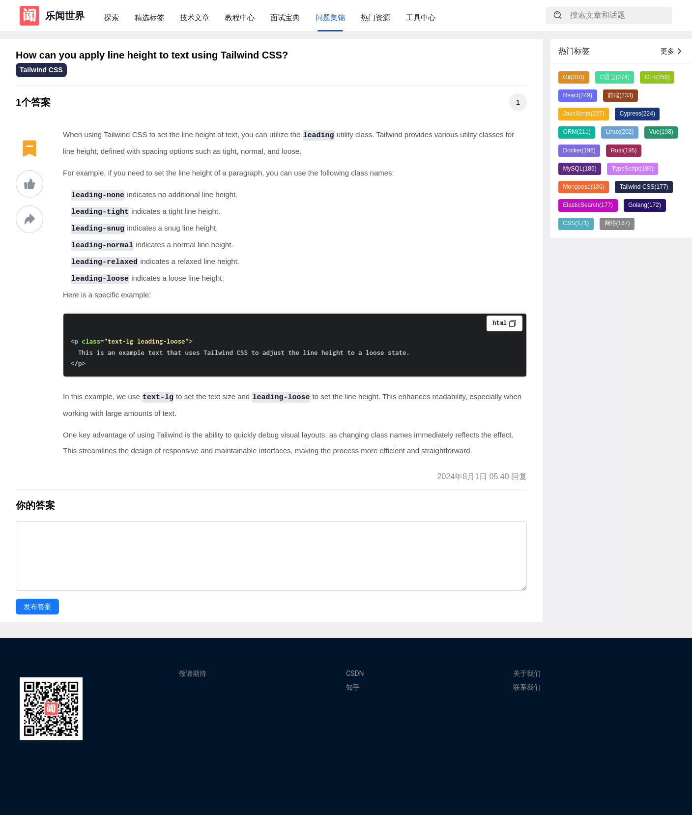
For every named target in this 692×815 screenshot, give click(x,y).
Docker (579, 150)
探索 (111, 17)
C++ (657, 77)
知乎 (353, 687)
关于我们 (527, 673)
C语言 (615, 77)
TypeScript (633, 168)
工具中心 (420, 17)
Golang (644, 205)
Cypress (637, 113)
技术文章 (194, 17)
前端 (620, 95)
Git (573, 77)
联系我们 (527, 687)
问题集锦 (330, 17)
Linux (620, 131)
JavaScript (584, 113)
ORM (577, 131)
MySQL (580, 168)
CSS (576, 223)
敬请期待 (192, 673)
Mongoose (584, 186)
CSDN (355, 673)
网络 (617, 223)
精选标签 (149, 17)
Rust (624, 150)
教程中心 (240, 17)
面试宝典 (285, 17)
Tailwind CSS (41, 70)
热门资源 (375, 17)
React (577, 95)
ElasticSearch (588, 205)
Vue (661, 131)
